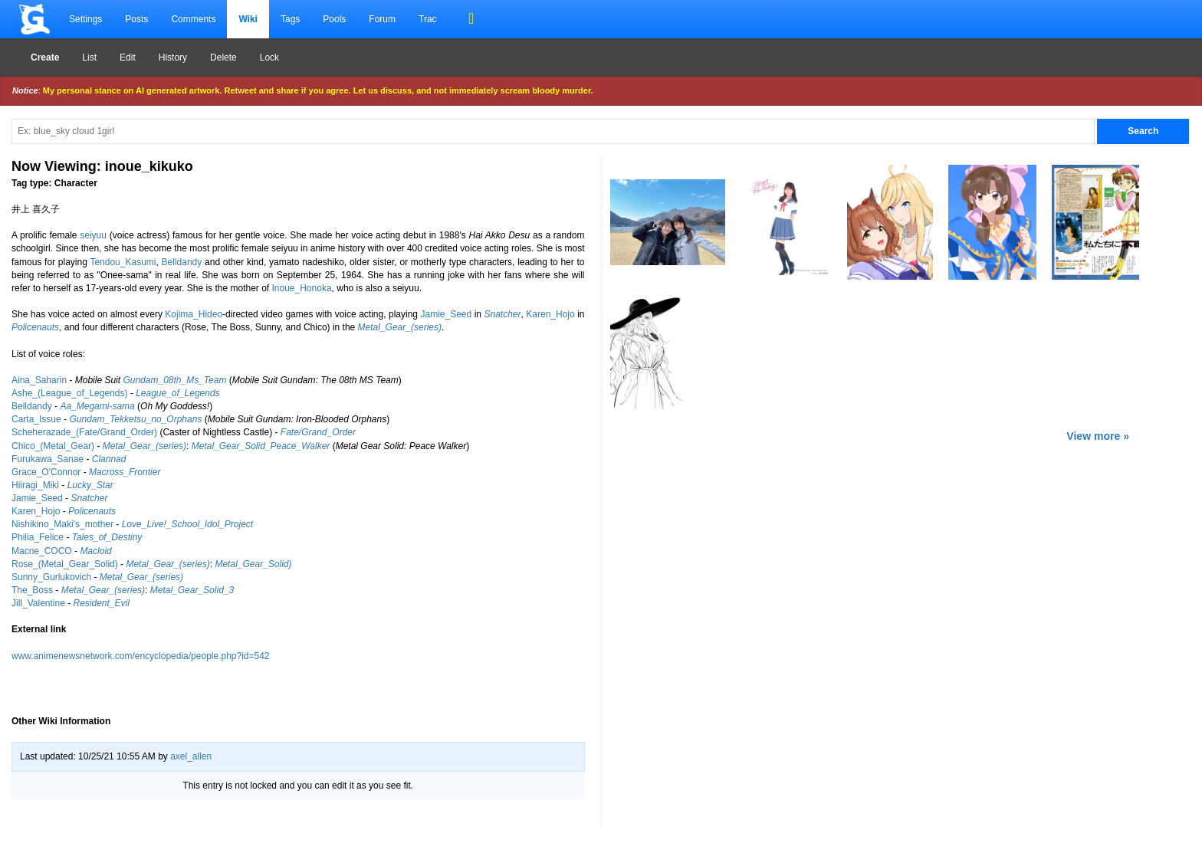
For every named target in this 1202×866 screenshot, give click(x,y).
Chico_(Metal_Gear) (52, 446)
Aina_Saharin (39, 380)
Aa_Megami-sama (97, 406)
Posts (136, 19)
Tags (290, 19)
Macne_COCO (41, 551)
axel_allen (191, 756)
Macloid (95, 551)
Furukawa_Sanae (47, 459)
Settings (85, 19)
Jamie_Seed (445, 314)
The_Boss (32, 590)
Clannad (109, 459)
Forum (382, 19)
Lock (269, 57)
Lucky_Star (90, 485)
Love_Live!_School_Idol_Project (187, 524)
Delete (223, 57)
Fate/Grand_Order (318, 432)
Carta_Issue (36, 419)
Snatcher (502, 314)
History (173, 57)
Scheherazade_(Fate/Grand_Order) (84, 432)
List (89, 57)
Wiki (248, 19)
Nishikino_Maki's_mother (62, 524)
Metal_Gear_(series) (400, 327)
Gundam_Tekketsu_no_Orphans (135, 419)
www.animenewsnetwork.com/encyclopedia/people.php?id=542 (140, 656)
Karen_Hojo (550, 314)
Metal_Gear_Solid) (253, 564)
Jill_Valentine (38, 603)
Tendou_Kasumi (123, 262)
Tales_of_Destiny (107, 537)
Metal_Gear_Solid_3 (192, 590)
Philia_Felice (37, 537)
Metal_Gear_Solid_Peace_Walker (261, 446)
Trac (428, 19)
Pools (334, 19)
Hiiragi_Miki (35, 485)
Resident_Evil (102, 603)
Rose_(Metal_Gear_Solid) (64, 564)
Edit (128, 57)
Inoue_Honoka (302, 288)
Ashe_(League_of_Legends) (69, 393)
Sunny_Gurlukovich (51, 577)
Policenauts (35, 327)
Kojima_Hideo (193, 314)
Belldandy (182, 262)
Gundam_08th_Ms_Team (174, 380)
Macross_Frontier (124, 472)
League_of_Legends (177, 393)
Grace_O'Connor (45, 472)
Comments (193, 19)
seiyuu (93, 235)
